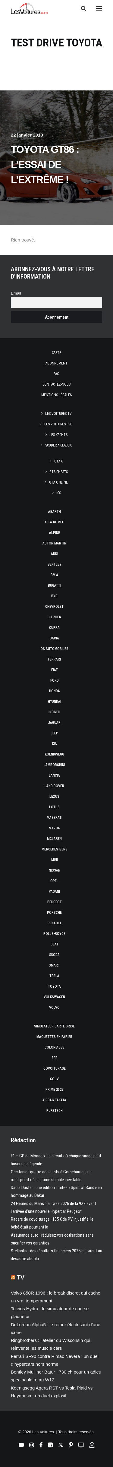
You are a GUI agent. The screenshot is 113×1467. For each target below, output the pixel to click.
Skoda (54, 955)
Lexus (54, 796)
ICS (58, 493)
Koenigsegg (54, 754)
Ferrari (54, 659)
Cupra (54, 628)
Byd (54, 596)
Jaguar (54, 723)
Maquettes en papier (54, 1037)
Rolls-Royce (54, 934)
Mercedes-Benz (54, 849)
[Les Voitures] (29, 8)
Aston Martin (54, 543)
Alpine (54, 533)
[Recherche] (80, 8)
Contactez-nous (56, 384)
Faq (56, 374)
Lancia (54, 775)
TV (21, 1277)
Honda (54, 691)
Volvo (54, 1007)
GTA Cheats (58, 472)
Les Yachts (58, 435)
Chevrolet (54, 606)
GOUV (54, 1079)
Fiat (54, 670)
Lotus (54, 807)
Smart (54, 965)
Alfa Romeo (54, 522)
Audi (54, 554)
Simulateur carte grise (54, 1026)
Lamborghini (54, 765)
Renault (54, 923)
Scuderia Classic (58, 445)
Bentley (54, 564)
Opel (54, 881)
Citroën (54, 617)
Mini (54, 860)
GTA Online (58, 482)
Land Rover (54, 786)
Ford (54, 680)
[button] (99, 8)
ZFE (54, 1058)
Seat (54, 944)
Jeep (54, 733)
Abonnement (56, 363)
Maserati (54, 818)
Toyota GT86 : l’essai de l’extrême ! (45, 164)
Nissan (54, 870)
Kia (54, 744)
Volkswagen (54, 997)
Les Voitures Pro (58, 424)
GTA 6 (58, 461)
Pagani (54, 891)
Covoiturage (54, 1068)
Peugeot (54, 902)
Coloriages (54, 1047)
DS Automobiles (54, 649)
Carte (56, 353)
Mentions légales (56, 395)
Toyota (54, 986)
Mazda (54, 828)
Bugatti (54, 585)
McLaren (54, 839)
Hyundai (54, 701)
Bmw (54, 575)
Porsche (54, 912)
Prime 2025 (54, 1089)
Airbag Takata (54, 1100)
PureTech (54, 1111)
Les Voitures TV (58, 414)
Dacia (54, 638)
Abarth (54, 512)
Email (16, 293)
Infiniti (54, 712)
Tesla (54, 976)
